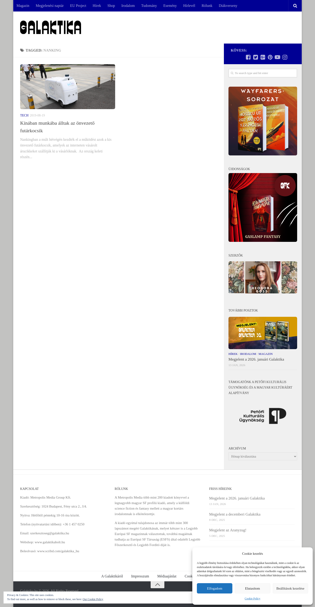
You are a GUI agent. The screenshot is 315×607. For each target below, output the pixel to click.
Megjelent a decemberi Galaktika (235, 514)
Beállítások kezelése (290, 588)
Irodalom (128, 6)
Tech (24, 115)
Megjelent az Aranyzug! (228, 530)
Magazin (22, 6)
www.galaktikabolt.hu (50, 542)
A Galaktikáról (112, 576)
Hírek (97, 6)
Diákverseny (228, 6)
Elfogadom (214, 588)
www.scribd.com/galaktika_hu (58, 551)
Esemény (170, 6)
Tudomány (149, 6)
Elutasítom (252, 588)
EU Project (78, 6)
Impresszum (140, 576)
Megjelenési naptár (50, 6)
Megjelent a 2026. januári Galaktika (256, 359)
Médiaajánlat (167, 576)
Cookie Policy (252, 598)
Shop (111, 6)
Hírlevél (189, 6)
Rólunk (207, 6)
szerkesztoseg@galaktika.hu (49, 533)
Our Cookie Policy (93, 599)
